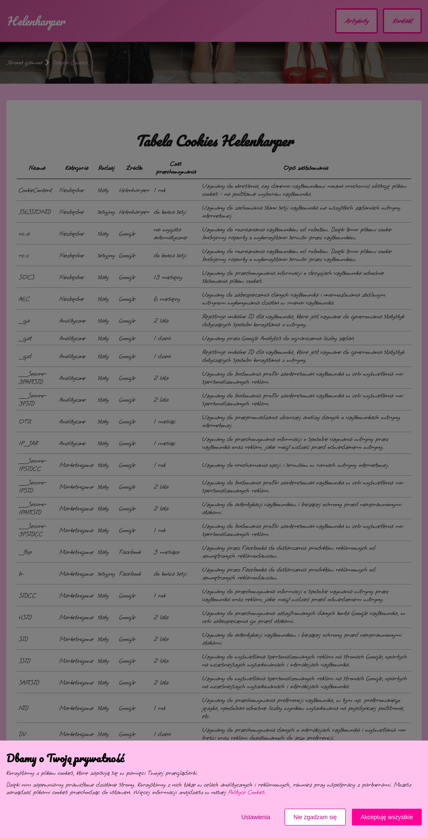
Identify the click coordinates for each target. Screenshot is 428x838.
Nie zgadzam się (315, 817)
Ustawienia (256, 817)
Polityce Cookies (246, 792)
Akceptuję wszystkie (387, 817)
